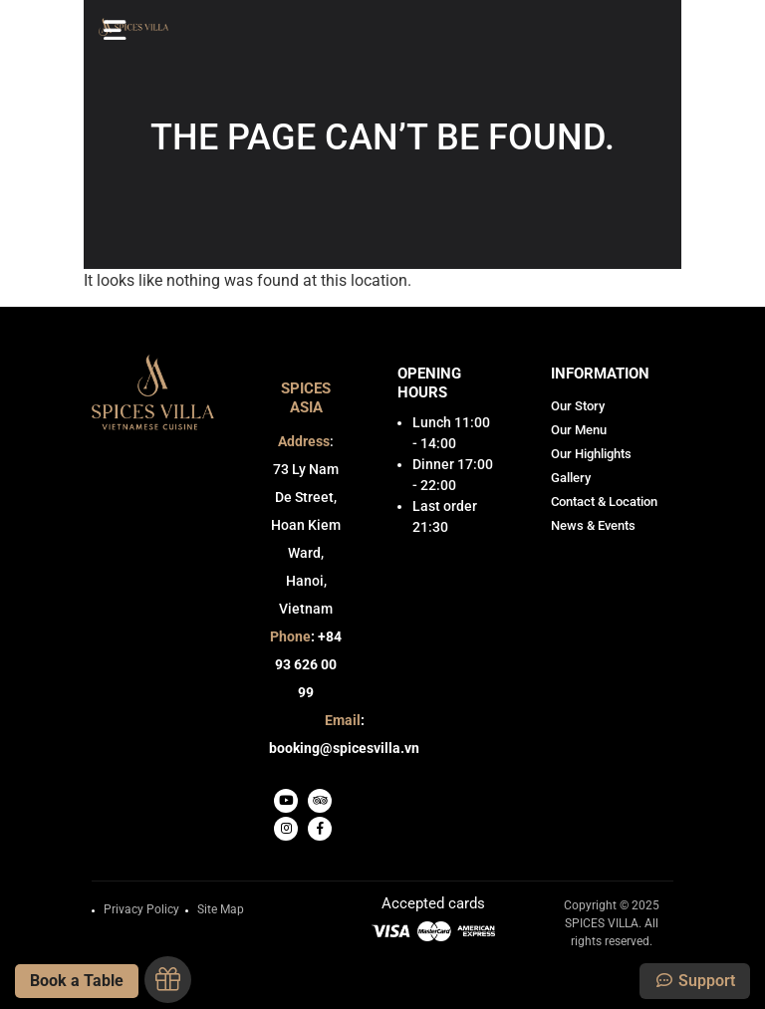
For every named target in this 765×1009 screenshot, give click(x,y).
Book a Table (77, 980)
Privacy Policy (141, 909)
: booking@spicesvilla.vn (344, 734)
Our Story (578, 405)
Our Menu (579, 429)
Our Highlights (591, 453)
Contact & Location (604, 501)
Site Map (220, 909)
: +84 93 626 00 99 (306, 664)
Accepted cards (433, 903)
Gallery (571, 477)
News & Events (593, 525)
